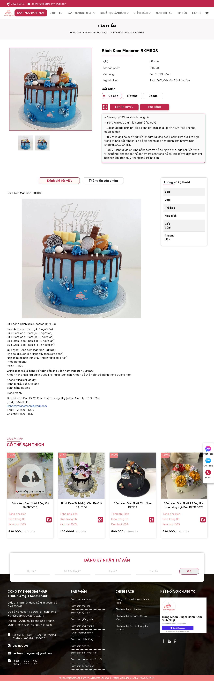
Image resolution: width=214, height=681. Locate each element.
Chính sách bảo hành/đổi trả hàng (131, 618)
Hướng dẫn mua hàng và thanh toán (132, 601)
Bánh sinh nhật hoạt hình (84, 652)
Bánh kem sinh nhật (81, 599)
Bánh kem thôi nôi (80, 606)
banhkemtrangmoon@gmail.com (49, 3)
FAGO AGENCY (147, 677)
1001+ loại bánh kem (82, 632)
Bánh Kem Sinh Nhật (96, 32)
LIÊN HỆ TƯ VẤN (124, 107)
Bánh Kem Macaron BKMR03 (128, 32)
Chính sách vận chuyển (128, 609)
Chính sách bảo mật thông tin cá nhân (132, 628)
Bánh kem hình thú (80, 646)
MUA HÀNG (154, 107)
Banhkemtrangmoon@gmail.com (27, 406)
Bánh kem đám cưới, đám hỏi (86, 659)
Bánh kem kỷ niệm (80, 612)
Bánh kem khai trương (82, 626)
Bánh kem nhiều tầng (82, 639)
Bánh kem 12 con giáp (82, 666)
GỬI (189, 571)
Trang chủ (75, 32)
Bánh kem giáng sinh (82, 619)
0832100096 (17, 3)
